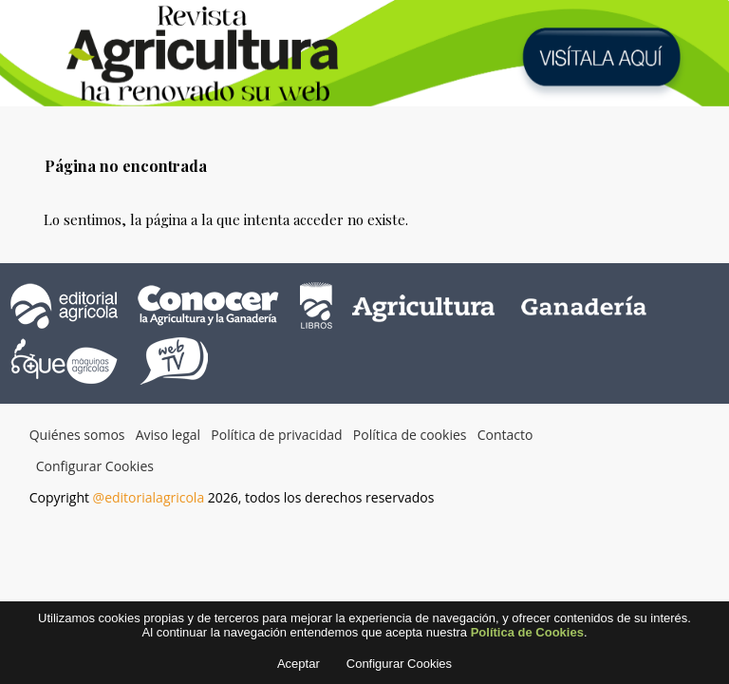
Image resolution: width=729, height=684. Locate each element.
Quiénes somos (77, 435)
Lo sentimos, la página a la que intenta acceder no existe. (226, 219)
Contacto (505, 435)
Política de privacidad (276, 435)
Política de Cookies (527, 639)
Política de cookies (410, 435)
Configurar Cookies (95, 466)
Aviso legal (168, 435)
